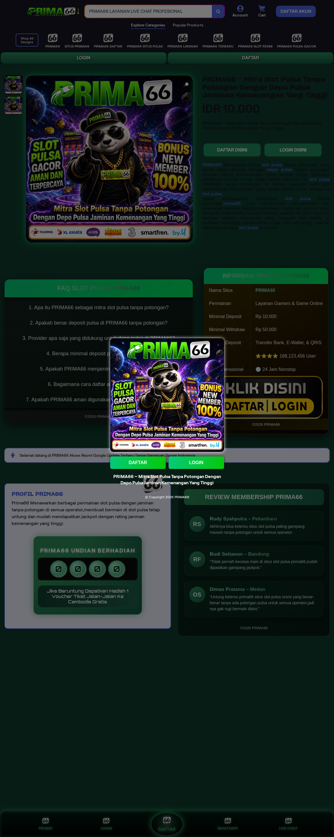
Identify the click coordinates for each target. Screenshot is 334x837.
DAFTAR (138, 462)
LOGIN (196, 462)
